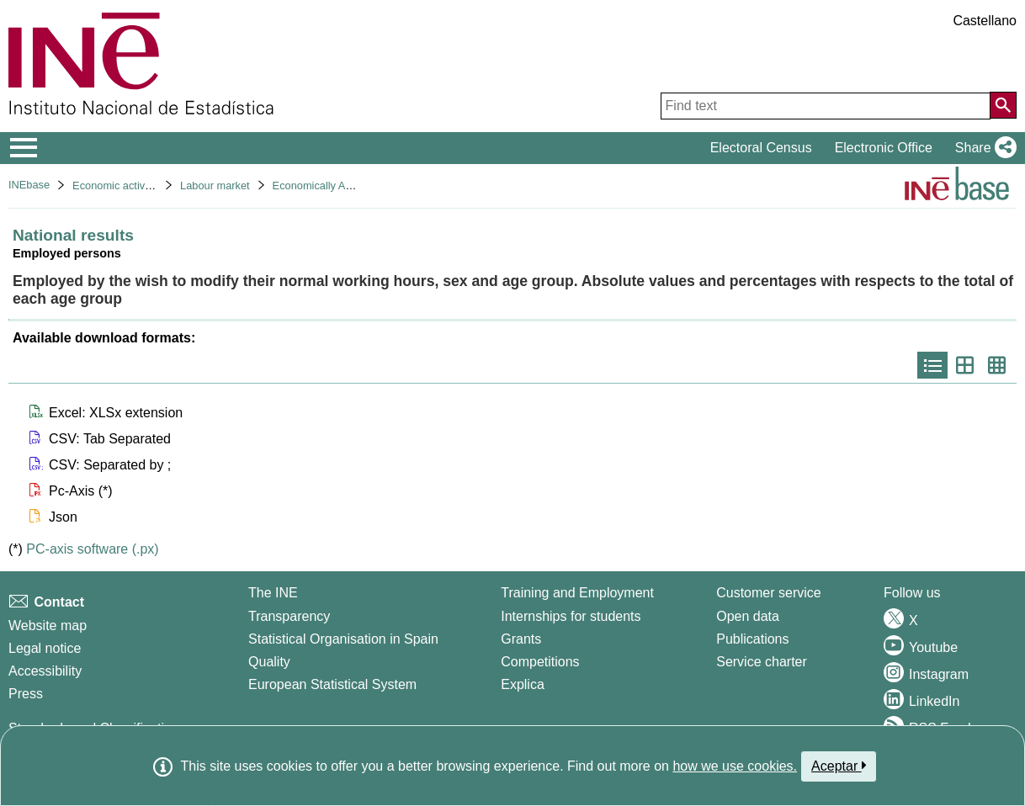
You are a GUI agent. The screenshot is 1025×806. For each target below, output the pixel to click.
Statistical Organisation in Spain (343, 639)
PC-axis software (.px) (92, 549)
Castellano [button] (985, 20)
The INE (273, 593)
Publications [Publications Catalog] (752, 639)
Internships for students (570, 616)
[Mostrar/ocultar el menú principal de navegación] (24, 148)
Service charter (761, 662)
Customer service (768, 593)
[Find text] (825, 106)
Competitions (540, 662)
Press (25, 694)
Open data (747, 616)
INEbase (29, 184)
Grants (521, 639)
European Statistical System (332, 684)
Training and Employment (577, 593)
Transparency (289, 616)
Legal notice (44, 648)
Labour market (215, 185)
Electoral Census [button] (761, 148)
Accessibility (45, 671)
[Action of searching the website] (1003, 105)
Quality (269, 662)
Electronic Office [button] (883, 148)
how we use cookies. (734, 766)
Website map (47, 625)
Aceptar (838, 765)
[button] (982, 148)
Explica (522, 684)
